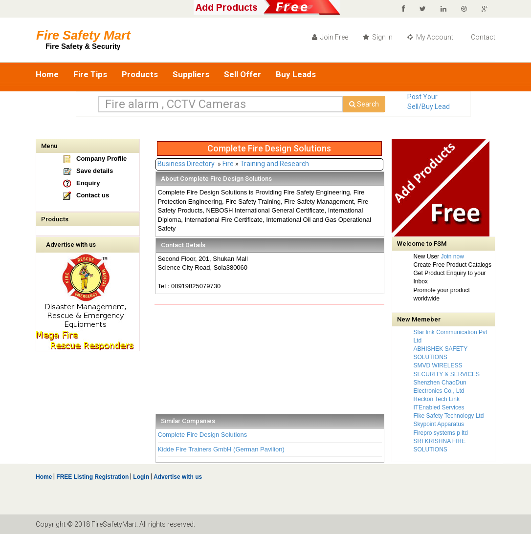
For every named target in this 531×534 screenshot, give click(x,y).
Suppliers (191, 74)
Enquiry (88, 183)
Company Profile (101, 158)
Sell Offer (242, 74)
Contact (482, 37)
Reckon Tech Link (437, 399)
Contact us (92, 195)
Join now (452, 256)
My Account (430, 37)
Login (141, 476)
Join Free (330, 37)
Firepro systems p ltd (441, 432)
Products (140, 74)
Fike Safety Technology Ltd (449, 415)
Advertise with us (71, 244)
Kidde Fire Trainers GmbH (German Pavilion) (221, 449)
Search (364, 104)
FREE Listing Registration (92, 476)
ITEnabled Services (439, 407)
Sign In (378, 37)
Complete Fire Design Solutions (202, 434)
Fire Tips (90, 74)
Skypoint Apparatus (439, 424)
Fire (228, 164)
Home (47, 74)
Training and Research (274, 164)
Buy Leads (296, 74)
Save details (94, 170)
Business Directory (186, 164)
